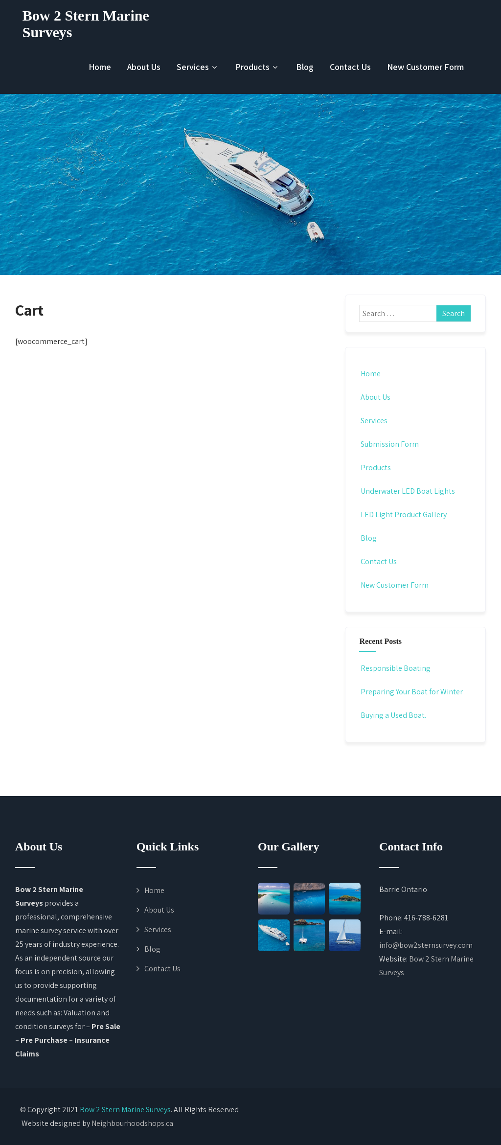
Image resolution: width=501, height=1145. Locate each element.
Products (257, 66)
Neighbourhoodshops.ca (132, 1123)
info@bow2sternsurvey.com (426, 945)
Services (198, 66)
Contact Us (350, 66)
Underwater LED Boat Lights (407, 491)
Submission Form (389, 444)
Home (100, 66)
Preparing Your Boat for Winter (411, 692)
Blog (305, 66)
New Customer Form (425, 66)
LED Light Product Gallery (403, 514)
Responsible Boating (395, 668)
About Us (143, 66)
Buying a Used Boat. (392, 715)
